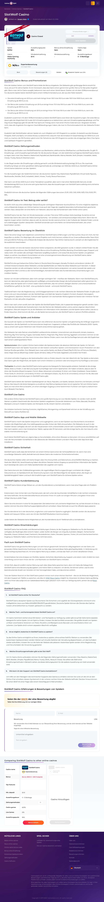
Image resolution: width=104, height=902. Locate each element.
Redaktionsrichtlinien (76, 851)
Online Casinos (17, 9)
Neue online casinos (11, 844)
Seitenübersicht (74, 861)
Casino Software (9, 861)
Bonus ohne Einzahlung (12, 851)
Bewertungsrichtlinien (76, 854)
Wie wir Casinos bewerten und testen (49, 846)
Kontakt (71, 857)
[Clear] (90, 3)
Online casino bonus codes (13, 847)
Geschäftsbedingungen (77, 847)
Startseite (7, 9)
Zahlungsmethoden (11, 857)
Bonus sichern (33, 822)
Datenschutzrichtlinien (76, 844)
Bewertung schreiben (86, 745)
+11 (40, 802)
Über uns (72, 840)
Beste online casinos (11, 840)
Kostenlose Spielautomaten (13, 854)
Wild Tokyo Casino (53, 578)
